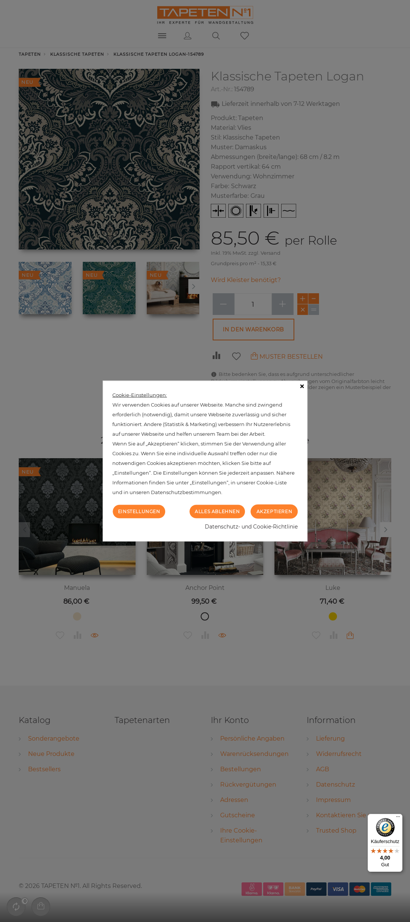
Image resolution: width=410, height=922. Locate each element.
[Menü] (398, 818)
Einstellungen (139, 511)
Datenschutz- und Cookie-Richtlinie (251, 526)
